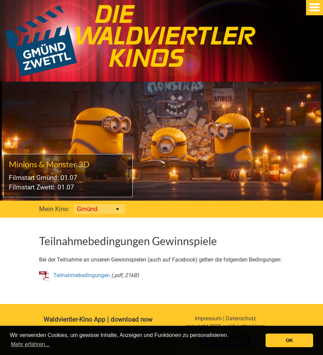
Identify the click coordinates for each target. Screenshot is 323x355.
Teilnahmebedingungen (81, 275)
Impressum (208, 318)
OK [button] (289, 340)
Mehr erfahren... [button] (30, 344)
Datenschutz (241, 318)
